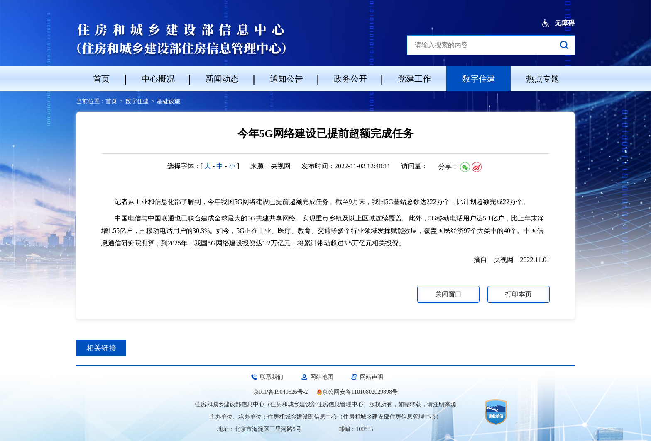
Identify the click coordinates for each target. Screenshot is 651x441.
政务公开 (350, 78)
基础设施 (168, 101)
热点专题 (542, 78)
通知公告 (286, 78)
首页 (101, 78)
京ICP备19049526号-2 (280, 392)
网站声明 (371, 377)
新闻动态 (222, 78)
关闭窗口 (448, 294)
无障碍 (558, 23)
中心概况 (158, 78)
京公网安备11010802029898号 (359, 392)
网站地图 (321, 377)
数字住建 (478, 78)
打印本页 (518, 294)
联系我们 (271, 377)
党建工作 (414, 78)
